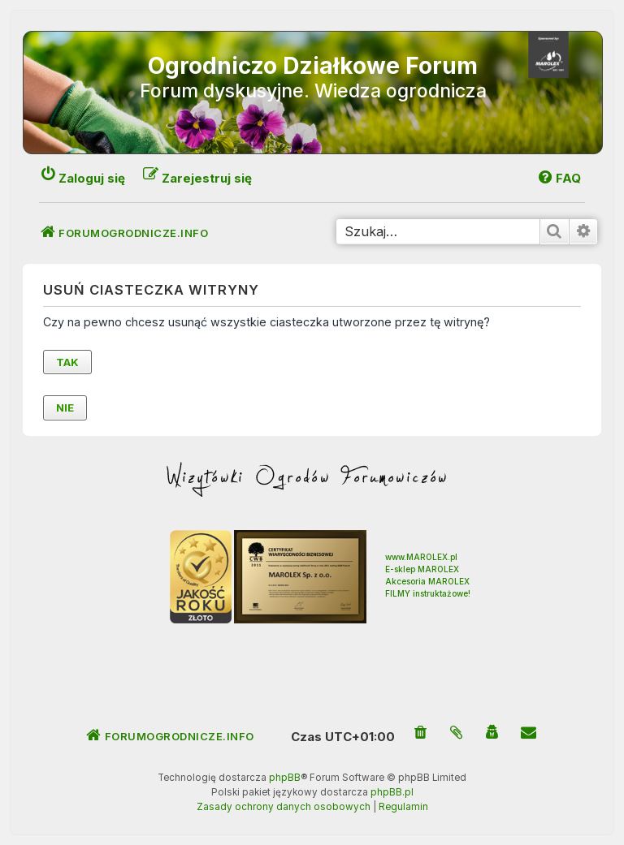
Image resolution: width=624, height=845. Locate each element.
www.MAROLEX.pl (421, 557)
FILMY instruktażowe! (427, 593)
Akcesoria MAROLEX (427, 581)
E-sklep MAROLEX (422, 569)
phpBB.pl (392, 792)
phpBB (285, 777)
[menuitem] (421, 733)
